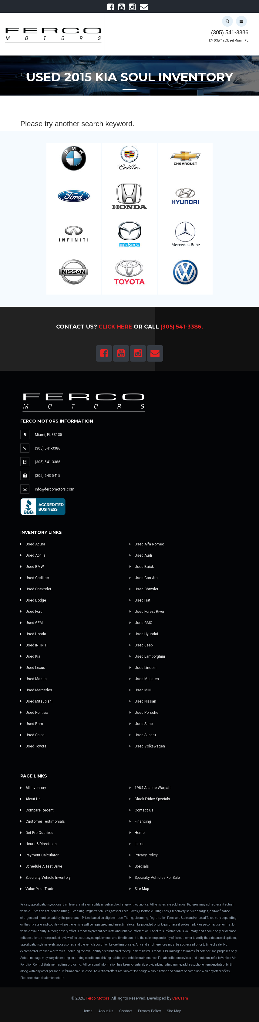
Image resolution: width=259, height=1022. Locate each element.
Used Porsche (144, 712)
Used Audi (141, 555)
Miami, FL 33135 (48, 435)
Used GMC (141, 623)
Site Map (139, 889)
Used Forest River (147, 611)
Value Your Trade (37, 889)
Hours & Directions (38, 844)
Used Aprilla (32, 555)
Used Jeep (141, 645)
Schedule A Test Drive (41, 866)
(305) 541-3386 (229, 32)
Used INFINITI (34, 645)
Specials (139, 866)
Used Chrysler (144, 589)
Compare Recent (37, 810)
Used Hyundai (144, 634)
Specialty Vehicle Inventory (45, 877)
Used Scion (32, 735)
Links (136, 844)
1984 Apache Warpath (151, 788)
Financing (140, 821)
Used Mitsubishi (36, 701)
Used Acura (32, 544)
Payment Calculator (39, 855)
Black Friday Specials (150, 799)
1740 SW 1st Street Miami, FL (228, 40)
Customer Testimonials (42, 821)
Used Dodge (33, 600)
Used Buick (142, 567)
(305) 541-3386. (181, 326)
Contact (126, 1011)
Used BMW (32, 567)
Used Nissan (143, 701)
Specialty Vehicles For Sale (155, 877)
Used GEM (31, 623)
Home (137, 833)
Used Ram (31, 724)
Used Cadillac (34, 578)
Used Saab (141, 724)
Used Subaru (143, 735)
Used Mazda (33, 679)
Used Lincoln (143, 668)
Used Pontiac (34, 712)
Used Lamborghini (147, 656)
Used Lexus (32, 668)
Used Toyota (33, 746)
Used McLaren (144, 679)
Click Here (115, 326)
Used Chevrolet (35, 589)
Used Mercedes (36, 690)
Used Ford (31, 611)
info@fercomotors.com (54, 489)
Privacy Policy (144, 855)
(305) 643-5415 (47, 476)
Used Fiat (140, 600)
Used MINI (141, 690)
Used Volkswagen (147, 746)
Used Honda (33, 634)
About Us (30, 799)
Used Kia (30, 656)
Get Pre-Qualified (36, 833)
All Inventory (33, 788)
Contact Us (141, 810)
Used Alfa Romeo (147, 544)
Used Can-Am (144, 578)
